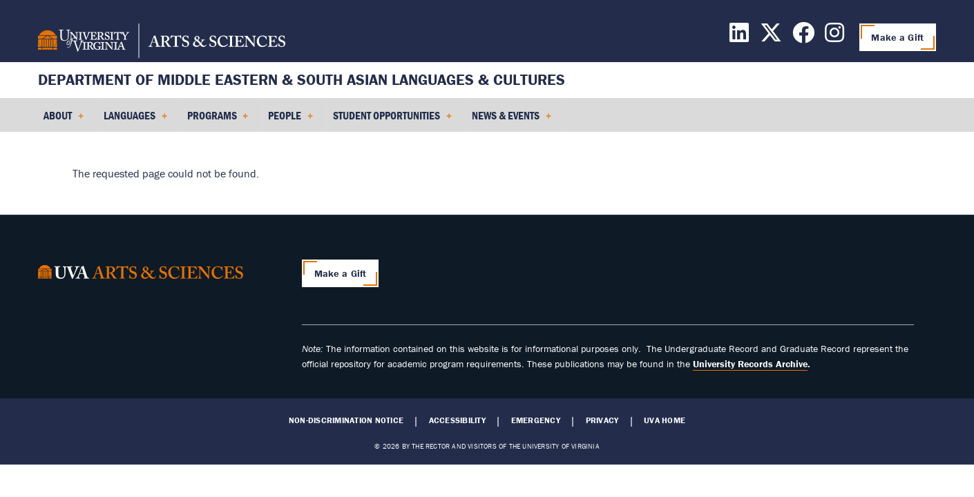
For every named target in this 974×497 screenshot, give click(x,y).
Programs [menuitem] (218, 120)
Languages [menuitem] (135, 120)
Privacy (602, 420)
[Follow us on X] (771, 36)
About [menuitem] (63, 120)
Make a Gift (897, 37)
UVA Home (664, 420)
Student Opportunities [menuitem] (392, 120)
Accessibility (457, 420)
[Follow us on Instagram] (834, 36)
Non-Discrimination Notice (346, 420)
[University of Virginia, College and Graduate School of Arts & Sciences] (161, 42)
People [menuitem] (290, 120)
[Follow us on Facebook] (803, 36)
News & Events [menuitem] (511, 120)
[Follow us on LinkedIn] (739, 36)
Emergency (535, 420)
